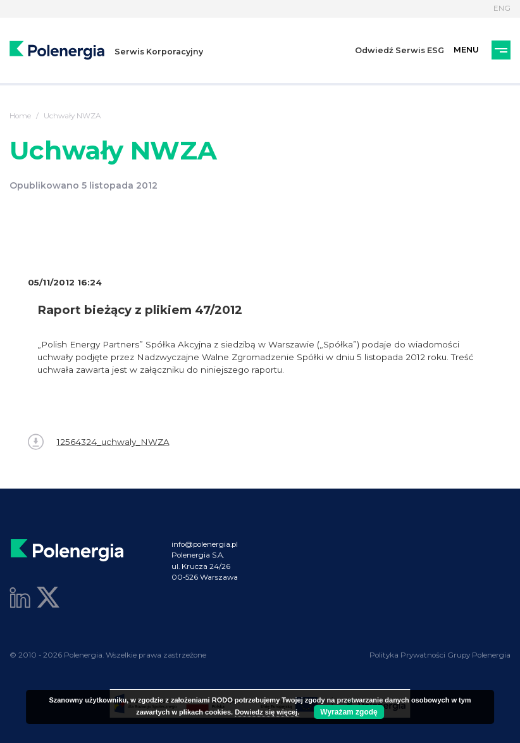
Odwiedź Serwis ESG (399, 50)
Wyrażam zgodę (348, 712)
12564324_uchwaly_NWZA (99, 442)
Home (20, 115)
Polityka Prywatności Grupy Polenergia (440, 655)
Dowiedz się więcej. (267, 712)
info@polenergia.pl (204, 544)
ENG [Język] (502, 8)
